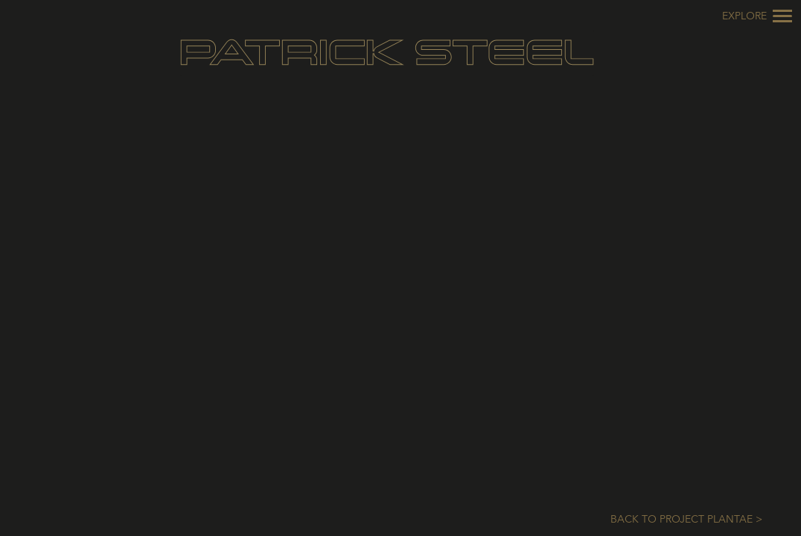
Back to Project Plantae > (686, 519)
